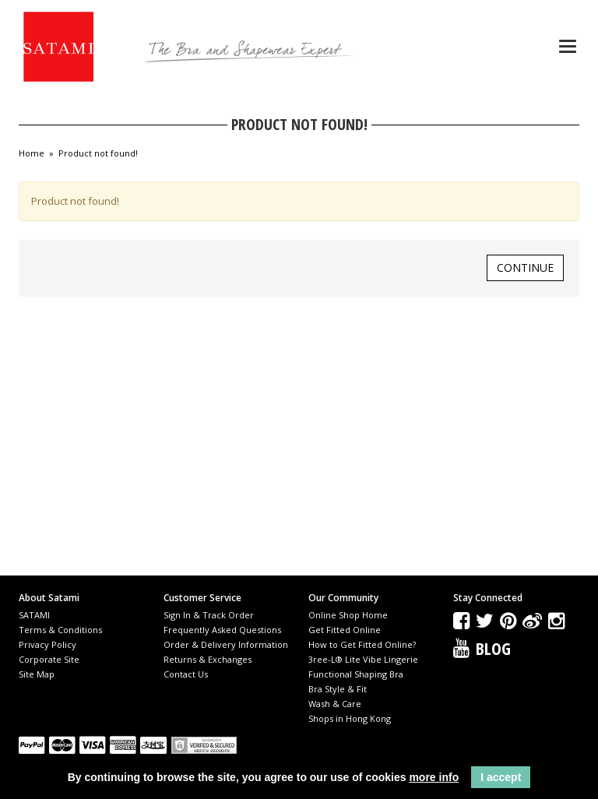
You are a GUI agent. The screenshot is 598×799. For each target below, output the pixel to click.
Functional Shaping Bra (355, 674)
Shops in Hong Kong (349, 718)
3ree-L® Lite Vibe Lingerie (363, 659)
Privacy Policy (47, 644)
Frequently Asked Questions (222, 629)
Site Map (37, 674)
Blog (493, 648)
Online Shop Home (348, 615)
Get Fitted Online (344, 629)
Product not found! (98, 153)
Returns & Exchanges (208, 659)
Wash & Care (334, 703)
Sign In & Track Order (209, 615)
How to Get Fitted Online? (362, 644)
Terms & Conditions (60, 629)
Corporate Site (49, 659)
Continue (525, 267)
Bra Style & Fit (337, 689)
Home (31, 153)
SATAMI (34, 615)
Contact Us (186, 674)
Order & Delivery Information (226, 644)
